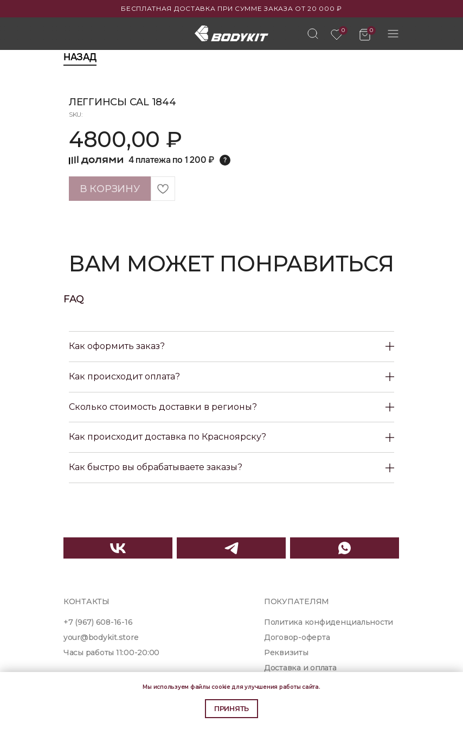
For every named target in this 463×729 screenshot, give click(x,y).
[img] (312, 33)
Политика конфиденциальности (328, 622)
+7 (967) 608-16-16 (97, 622)
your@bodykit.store (100, 637)
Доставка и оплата (300, 668)
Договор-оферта (297, 637)
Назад (80, 57)
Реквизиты (286, 652)
